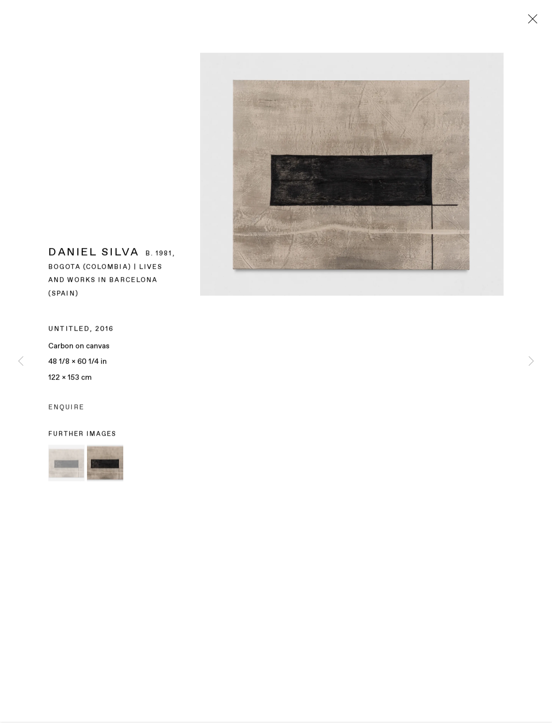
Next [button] (531, 361)
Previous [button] (21, 361)
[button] (66, 466)
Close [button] (530, 22)
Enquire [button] (66, 411)
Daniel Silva (93, 255)
